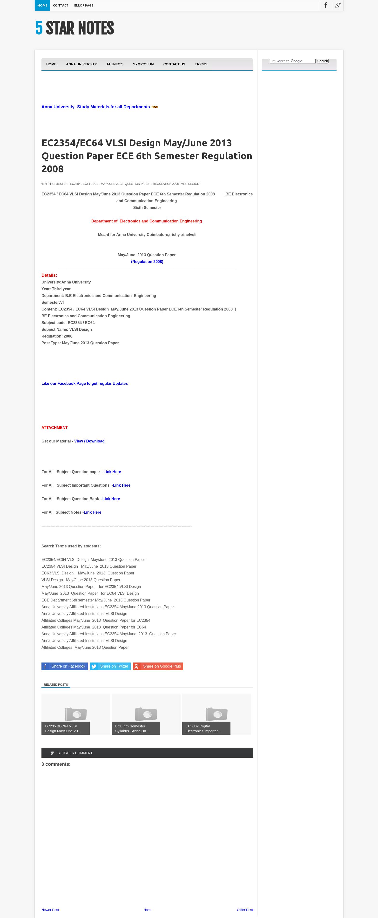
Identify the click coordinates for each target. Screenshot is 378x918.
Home (42, 5)
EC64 (86, 184)
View (78, 441)
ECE (96, 184)
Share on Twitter (109, 666)
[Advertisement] (129, 101)
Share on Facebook (63, 666)
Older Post (245, 910)
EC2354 (75, 184)
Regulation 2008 (166, 184)
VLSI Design (190, 184)
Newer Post (50, 910)
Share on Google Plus (157, 666)
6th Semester (56, 184)
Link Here (112, 472)
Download (95, 441)
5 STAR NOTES (74, 28)
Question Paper (137, 184)
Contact (60, 5)
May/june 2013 (112, 184)
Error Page (83, 5)
